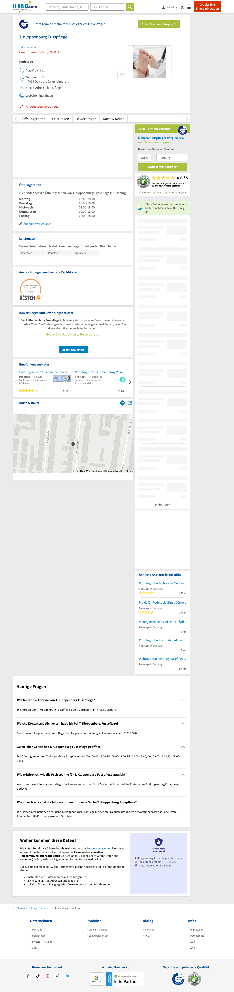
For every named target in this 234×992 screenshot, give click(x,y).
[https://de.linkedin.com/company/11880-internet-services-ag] (67, 976)
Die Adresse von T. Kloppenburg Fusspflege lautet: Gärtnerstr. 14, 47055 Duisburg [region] (66, 709)
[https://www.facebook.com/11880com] (27, 976)
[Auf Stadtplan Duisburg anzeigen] (130, 402)
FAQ (147, 935)
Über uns (37, 929)
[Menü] (190, 7)
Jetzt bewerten (73, 350)
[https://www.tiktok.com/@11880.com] (37, 976)
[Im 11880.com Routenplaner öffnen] (122, 402)
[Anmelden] (171, 7)
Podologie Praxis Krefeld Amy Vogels (100, 372)
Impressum (196, 929)
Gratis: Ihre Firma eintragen (207, 6)
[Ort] (107, 7)
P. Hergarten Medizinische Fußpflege (162, 622)
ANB (192, 947)
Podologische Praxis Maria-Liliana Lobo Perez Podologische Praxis (162, 640)
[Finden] (130, 7)
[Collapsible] (183, 700)
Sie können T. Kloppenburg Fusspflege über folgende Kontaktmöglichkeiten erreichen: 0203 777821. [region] (78, 733)
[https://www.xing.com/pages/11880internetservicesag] (57, 976)
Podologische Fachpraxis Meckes (161, 583)
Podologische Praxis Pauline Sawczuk (45, 372)
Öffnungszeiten (34, 118)
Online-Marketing (98, 929)
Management (39, 935)
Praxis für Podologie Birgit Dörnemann (162, 602)
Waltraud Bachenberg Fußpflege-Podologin (162, 659)
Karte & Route (113, 118)
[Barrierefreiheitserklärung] (184, 7)
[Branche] (67, 7)
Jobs (34, 947)
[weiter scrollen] (187, 118)
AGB (192, 941)
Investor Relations (42, 941)
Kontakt (149, 929)
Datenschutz (197, 935)
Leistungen (60, 118)
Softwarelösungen (98, 935)
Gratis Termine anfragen (159, 24)
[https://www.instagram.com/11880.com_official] (47, 976)
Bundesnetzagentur (99, 848)
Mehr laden (163, 505)
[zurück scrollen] (16, 118)
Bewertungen (86, 118)
